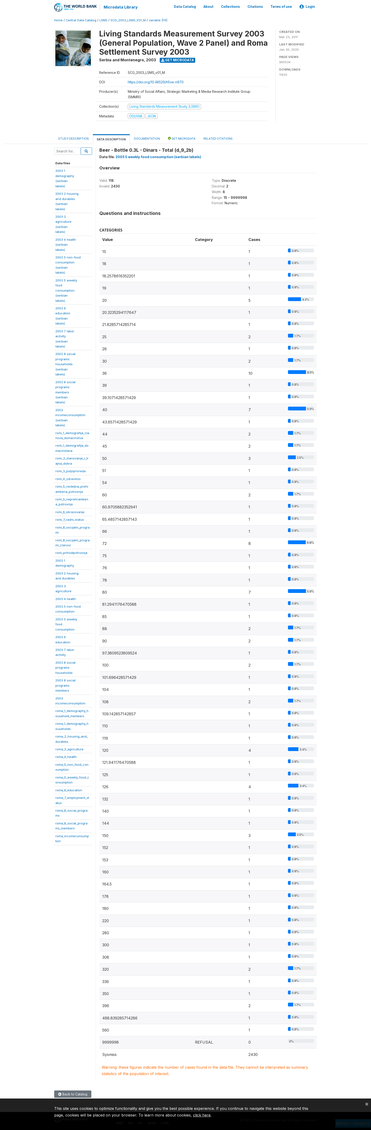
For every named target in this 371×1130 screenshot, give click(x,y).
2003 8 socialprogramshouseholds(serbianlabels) (65, 364)
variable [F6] (158, 20)
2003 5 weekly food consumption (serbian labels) (158, 157)
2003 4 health (65, 598)
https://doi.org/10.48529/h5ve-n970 (156, 82)
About (208, 7)
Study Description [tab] (73, 138)
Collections (230, 7)
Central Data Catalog (81, 20)
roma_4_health (66, 756)
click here (202, 1115)
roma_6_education (68, 790)
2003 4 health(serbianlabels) (65, 244)
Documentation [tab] (147, 138)
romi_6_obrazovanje (69, 511)
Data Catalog (185, 7)
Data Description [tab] (111, 139)
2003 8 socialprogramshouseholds (65, 667)
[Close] (367, 1104)
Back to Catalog (72, 1094)
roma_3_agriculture (69, 749)
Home (58, 20)
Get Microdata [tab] (181, 138)
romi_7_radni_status (69, 519)
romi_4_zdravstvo (68, 478)
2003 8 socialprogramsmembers (65, 685)
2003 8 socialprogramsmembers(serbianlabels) (65, 392)
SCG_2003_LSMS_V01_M (128, 20)
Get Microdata (177, 60)
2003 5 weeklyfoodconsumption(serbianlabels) (66, 290)
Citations (255, 7)
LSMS (103, 20)
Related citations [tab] (218, 138)
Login (307, 7)
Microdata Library (120, 7)
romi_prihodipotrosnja (71, 552)
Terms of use (281, 7)
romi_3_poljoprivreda (70, 471)
